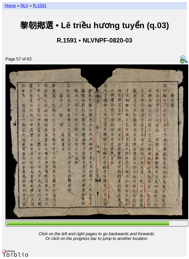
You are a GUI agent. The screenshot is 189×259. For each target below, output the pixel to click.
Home (10, 5)
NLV (24, 5)
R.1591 (39, 5)
